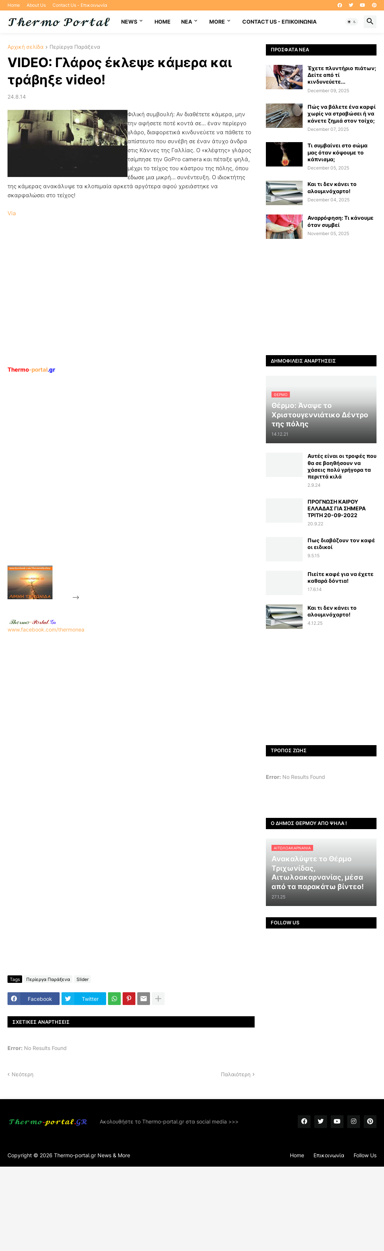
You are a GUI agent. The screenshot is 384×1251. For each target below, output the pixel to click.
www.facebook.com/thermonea (131, 722)
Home (14, 5)
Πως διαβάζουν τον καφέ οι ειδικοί (341, 543)
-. (32, 622)
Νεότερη (22, 1074)
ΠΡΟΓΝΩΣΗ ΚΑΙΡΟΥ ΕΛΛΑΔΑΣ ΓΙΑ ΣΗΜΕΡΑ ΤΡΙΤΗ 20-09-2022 (337, 508)
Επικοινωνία (329, 1155)
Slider (82, 979)
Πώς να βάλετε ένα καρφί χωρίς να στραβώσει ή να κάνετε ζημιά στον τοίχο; (342, 113)
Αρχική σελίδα (26, 47)
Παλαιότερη (235, 1074)
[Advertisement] (137, 486)
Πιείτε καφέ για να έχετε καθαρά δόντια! (341, 577)
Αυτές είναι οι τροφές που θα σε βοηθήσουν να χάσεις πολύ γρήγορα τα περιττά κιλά (342, 466)
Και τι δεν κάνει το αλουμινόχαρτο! (332, 187)
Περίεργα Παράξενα (75, 47)
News (129, 21)
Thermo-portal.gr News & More (92, 1155)
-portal (31, 369)
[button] (351, 22)
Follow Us (365, 1155)
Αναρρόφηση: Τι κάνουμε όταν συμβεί (341, 221)
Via (12, 213)
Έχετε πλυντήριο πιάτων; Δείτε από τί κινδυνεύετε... (342, 75)
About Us (36, 5)
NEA (186, 21)
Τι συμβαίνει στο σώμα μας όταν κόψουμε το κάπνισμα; (338, 152)
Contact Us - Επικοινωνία (79, 5)
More (217, 21)
